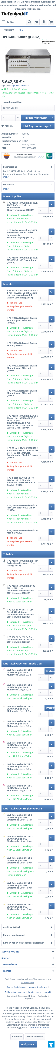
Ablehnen (17, 1036)
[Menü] (8, 22)
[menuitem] (8, 22)
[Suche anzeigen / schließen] (29, 22)
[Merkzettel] (37, 22)
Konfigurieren (28, 1044)
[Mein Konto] (44, 22)
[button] (51, 1044)
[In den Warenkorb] (52, 204)
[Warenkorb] (51, 22)
